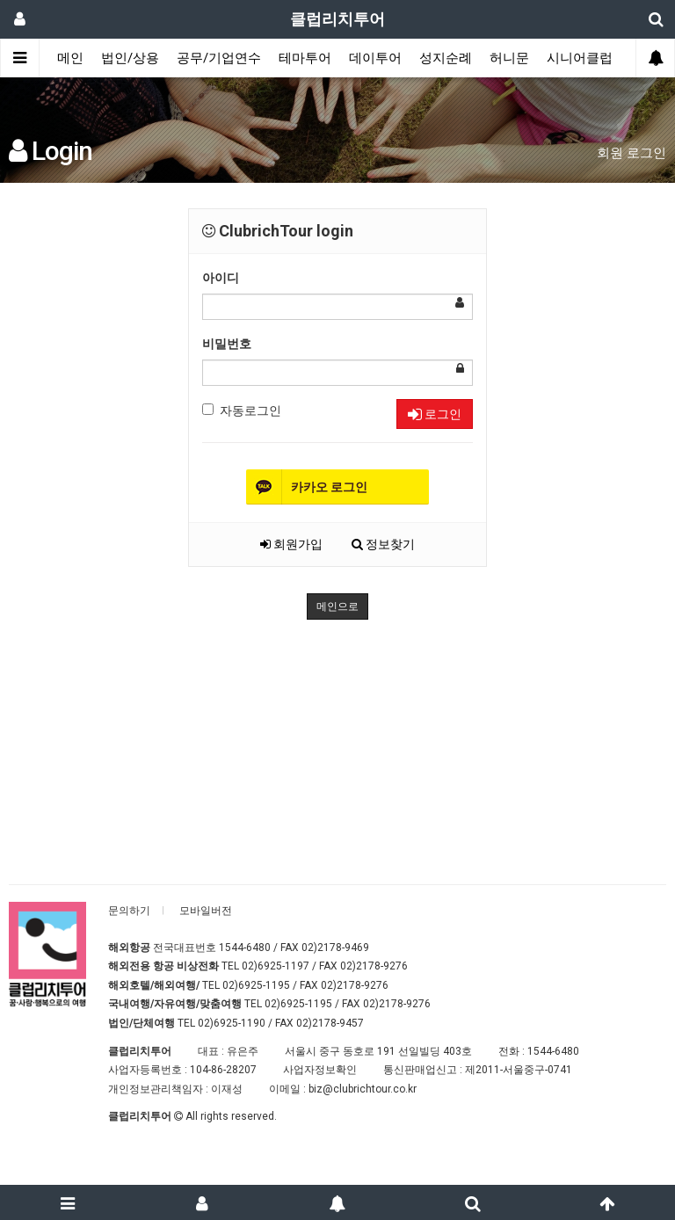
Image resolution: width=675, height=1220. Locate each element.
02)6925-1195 (256, 985)
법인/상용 (130, 58)
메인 (70, 58)
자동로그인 (241, 410)
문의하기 (129, 910)
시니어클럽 (580, 58)
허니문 (509, 58)
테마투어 (305, 58)
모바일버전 (205, 910)
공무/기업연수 (219, 58)
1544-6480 (245, 947)
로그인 (434, 414)
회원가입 (291, 544)
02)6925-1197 (275, 966)
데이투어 (375, 58)
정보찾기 (383, 544)
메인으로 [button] (337, 606)
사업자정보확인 (320, 1070)
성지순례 (445, 58)
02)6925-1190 (231, 1023)
